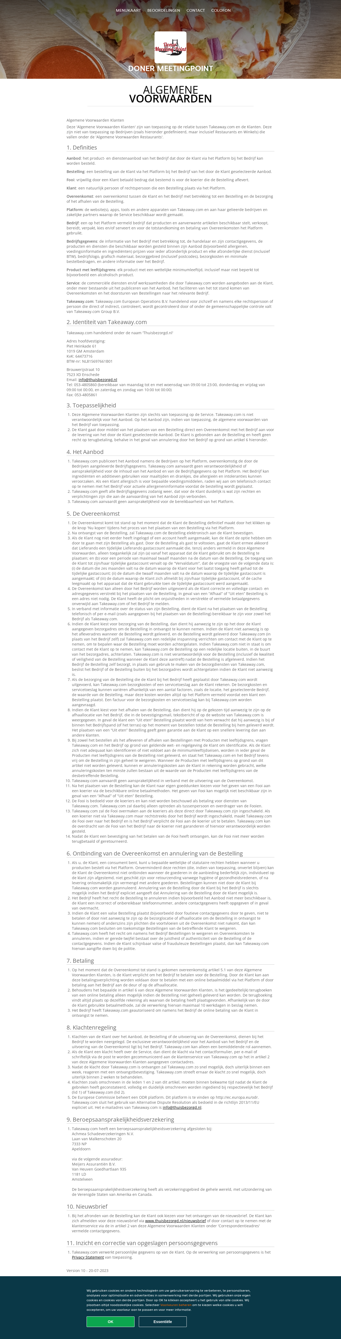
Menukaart (128, 10)
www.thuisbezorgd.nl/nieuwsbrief (175, 1220)
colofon (221, 10)
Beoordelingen (163, 10)
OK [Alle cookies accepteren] (110, 1322)
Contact (195, 10)
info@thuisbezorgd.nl (98, 379)
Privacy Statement (88, 1257)
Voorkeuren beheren (176, 1305)
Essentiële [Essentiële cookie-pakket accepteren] (162, 1322)
